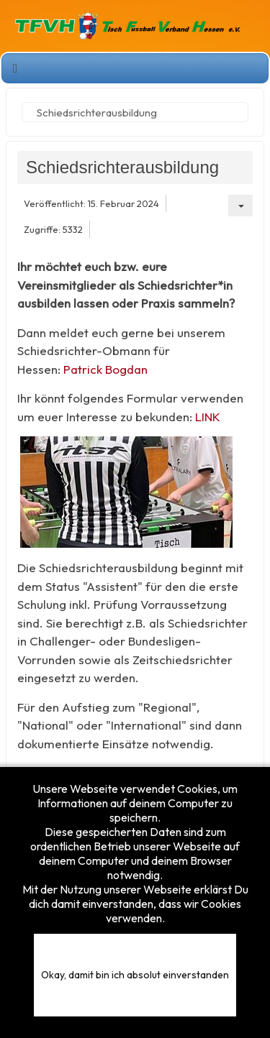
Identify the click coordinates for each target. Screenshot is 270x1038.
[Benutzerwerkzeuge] (240, 205)
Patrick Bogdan (105, 369)
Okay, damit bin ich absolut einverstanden (135, 974)
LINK (207, 416)
